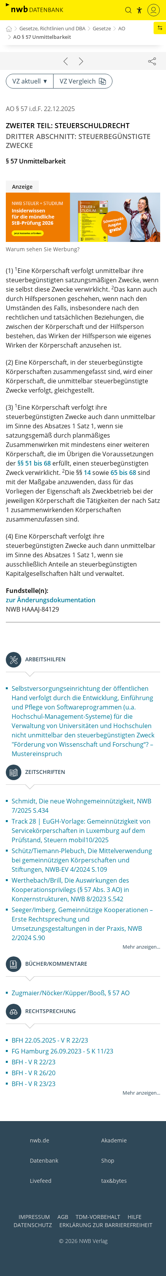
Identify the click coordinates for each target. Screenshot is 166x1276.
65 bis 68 (123, 472)
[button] (128, 10)
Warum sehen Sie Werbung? (43, 249)
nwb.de (39, 1140)
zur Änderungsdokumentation (50, 600)
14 (87, 472)
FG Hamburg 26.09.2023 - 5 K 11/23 (62, 1051)
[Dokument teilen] (152, 61)
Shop (107, 1160)
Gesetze (102, 28)
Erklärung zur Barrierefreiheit (105, 1225)
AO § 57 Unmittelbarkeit (42, 36)
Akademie (114, 1140)
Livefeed (41, 1180)
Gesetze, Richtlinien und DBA (52, 28)
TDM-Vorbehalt (98, 1216)
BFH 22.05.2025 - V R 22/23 (50, 1040)
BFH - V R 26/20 (33, 1073)
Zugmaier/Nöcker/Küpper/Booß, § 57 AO (71, 993)
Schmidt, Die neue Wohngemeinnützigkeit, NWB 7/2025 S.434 (81, 806)
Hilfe (135, 1216)
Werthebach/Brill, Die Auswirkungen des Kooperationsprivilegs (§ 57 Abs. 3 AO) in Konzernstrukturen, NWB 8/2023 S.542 (70, 889)
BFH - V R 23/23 (33, 1084)
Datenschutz (33, 1225)
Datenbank (44, 1160)
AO (121, 28)
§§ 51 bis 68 (34, 463)
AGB (62, 1216)
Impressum (34, 1216)
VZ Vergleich (83, 81)
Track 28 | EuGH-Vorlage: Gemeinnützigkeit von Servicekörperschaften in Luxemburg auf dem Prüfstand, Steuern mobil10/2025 (81, 830)
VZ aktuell (29, 81)
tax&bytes (114, 1180)
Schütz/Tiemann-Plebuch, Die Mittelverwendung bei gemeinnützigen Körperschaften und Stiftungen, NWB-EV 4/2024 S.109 (82, 860)
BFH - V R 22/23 (33, 1062)
